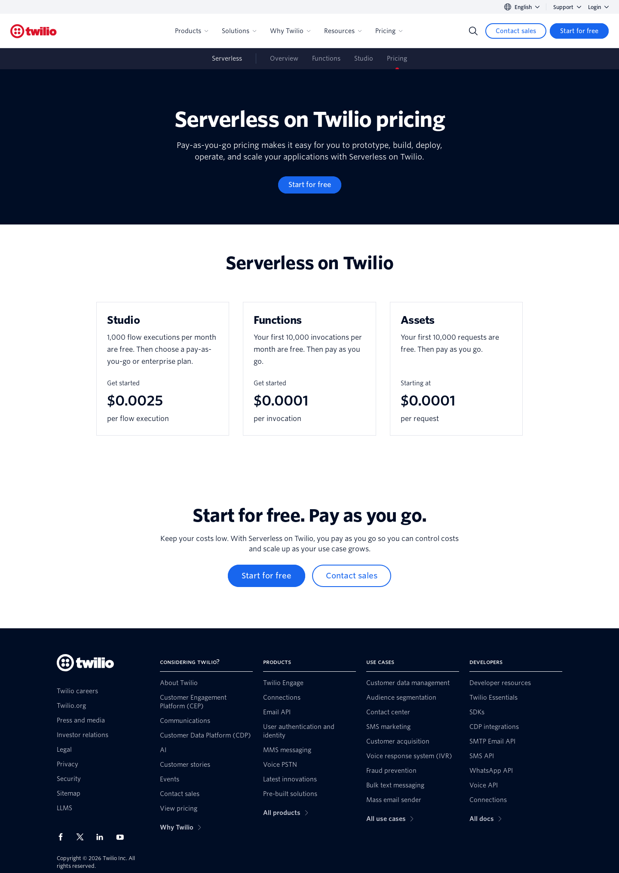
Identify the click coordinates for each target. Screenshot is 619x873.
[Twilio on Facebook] (63, 837)
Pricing (388, 31)
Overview (284, 58)
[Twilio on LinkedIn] (102, 837)
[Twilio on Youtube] (122, 836)
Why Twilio (290, 31)
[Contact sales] (515, 31)
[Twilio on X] (83, 837)
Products (191, 31)
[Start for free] (579, 31)
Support (567, 7)
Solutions (239, 31)
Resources (343, 31)
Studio (363, 58)
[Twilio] (33, 31)
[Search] (473, 31)
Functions (326, 58)
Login (598, 7)
